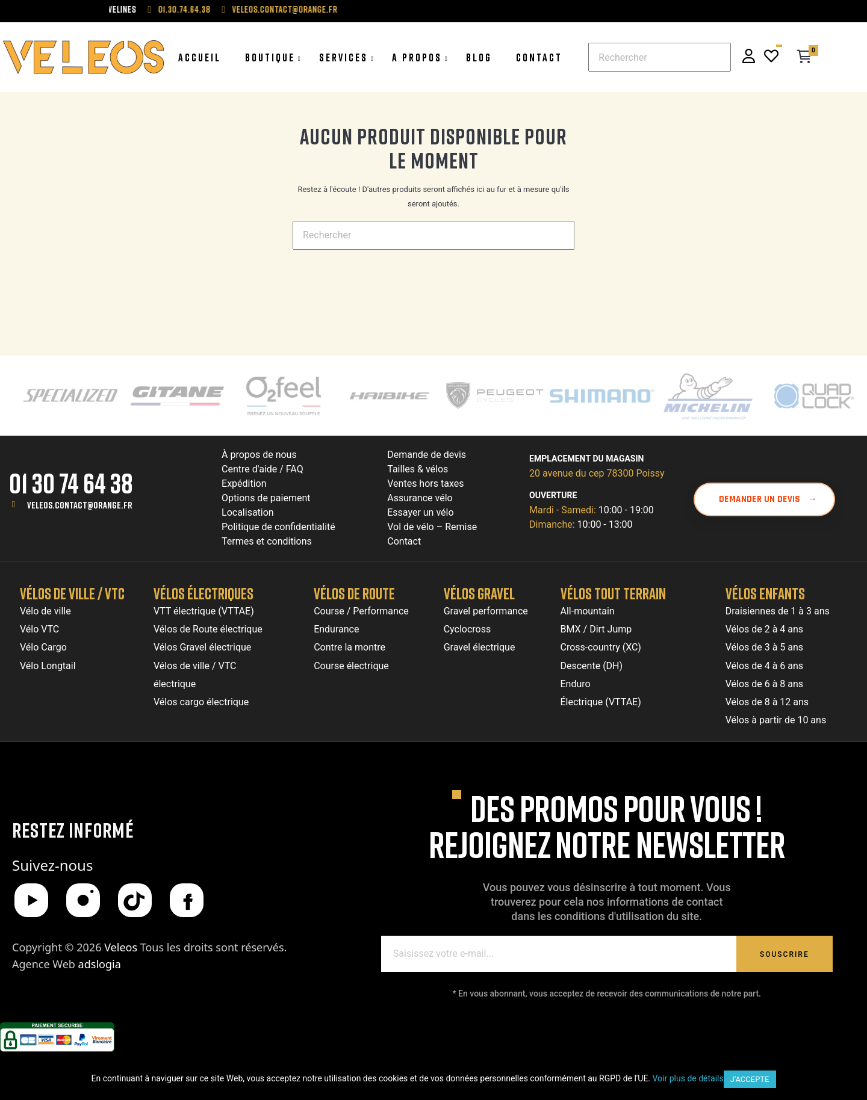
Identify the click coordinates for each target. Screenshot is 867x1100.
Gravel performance (486, 611)
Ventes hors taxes (425, 483)
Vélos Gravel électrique (202, 647)
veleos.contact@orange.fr (306, 9)
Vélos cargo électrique (201, 702)
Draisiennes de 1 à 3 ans (778, 611)
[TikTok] (135, 900)
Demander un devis (768, 499)
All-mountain (588, 611)
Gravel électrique (479, 647)
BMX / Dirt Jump (596, 629)
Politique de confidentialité (278, 527)
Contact (404, 541)
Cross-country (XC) (601, 647)
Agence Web (66, 964)
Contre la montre (349, 647)
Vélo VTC (39, 629)
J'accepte (749, 1079)
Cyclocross (467, 629)
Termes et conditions (267, 541)
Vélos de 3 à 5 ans (764, 647)
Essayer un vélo (420, 512)
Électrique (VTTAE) (601, 702)
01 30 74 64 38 (71, 482)
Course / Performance (361, 611)
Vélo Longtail (48, 666)
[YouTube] (31, 900)
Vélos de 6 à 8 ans (764, 684)
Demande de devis (426, 454)
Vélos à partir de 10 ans (776, 720)
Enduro (576, 684)
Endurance (336, 629)
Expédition (244, 483)
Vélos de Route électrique (208, 629)
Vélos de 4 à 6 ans (764, 666)
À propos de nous (259, 454)
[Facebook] (186, 900)
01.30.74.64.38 (206, 9)
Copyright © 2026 (76, 947)
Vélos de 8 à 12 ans (767, 702)
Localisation (248, 512)
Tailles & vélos (417, 469)
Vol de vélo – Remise (432, 527)
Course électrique (351, 666)
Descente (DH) (592, 666)
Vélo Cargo (43, 647)
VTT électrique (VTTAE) (204, 611)
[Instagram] (83, 900)
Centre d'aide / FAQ (262, 469)
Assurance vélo (419, 498)
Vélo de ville (45, 611)
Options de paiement (266, 498)
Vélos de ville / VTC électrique (195, 675)
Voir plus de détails (688, 1078)
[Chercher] (659, 57)
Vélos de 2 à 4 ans (764, 629)
